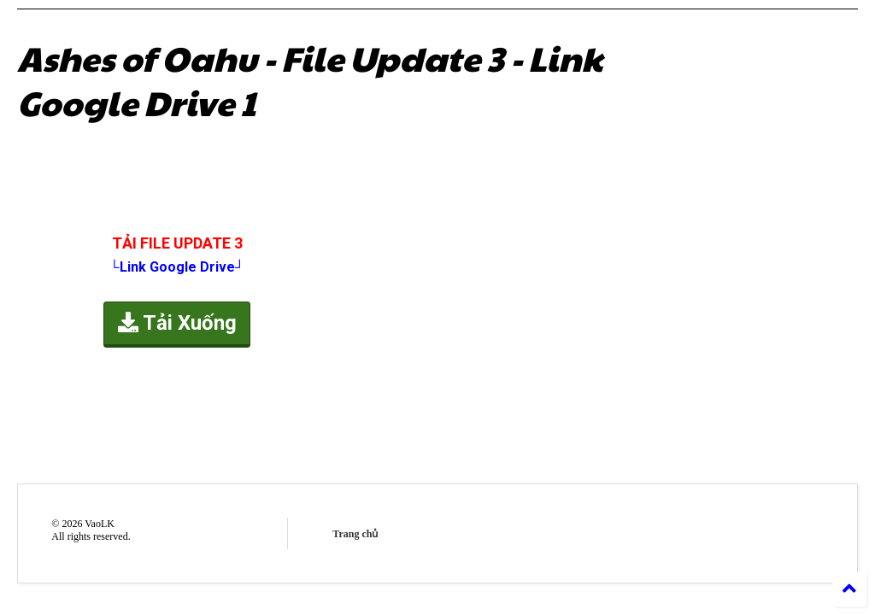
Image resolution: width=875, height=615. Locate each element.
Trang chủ (355, 534)
